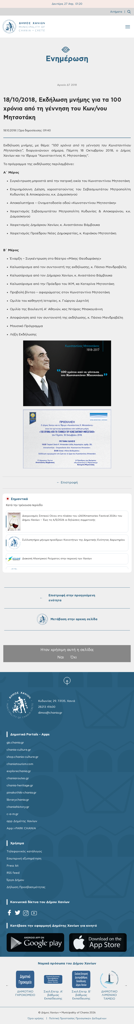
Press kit (13, 865)
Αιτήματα (116, 11)
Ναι (60, 657)
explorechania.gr (19, 771)
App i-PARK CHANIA (21, 828)
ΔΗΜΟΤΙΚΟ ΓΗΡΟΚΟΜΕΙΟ (25, 984)
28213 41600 (46, 706)
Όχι (74, 657)
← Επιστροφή (67, 482)
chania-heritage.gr (20, 785)
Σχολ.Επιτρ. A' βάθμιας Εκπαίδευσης (53, 985)
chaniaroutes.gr (18, 778)
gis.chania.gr (15, 742)
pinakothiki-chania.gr (21, 792)
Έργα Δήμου (15, 880)
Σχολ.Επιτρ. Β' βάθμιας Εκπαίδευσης (81, 985)
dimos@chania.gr (50, 712)
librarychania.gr (18, 799)
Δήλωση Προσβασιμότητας (26, 887)
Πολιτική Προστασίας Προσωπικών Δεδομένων (78, 1018)
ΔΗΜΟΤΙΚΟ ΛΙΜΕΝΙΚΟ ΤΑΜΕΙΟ (109, 985)
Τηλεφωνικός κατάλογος (24, 851)
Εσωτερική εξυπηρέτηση (24, 858)
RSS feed (13, 872)
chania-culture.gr (19, 749)
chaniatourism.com (20, 764)
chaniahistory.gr (18, 806)
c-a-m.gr (13, 814)
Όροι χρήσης (36, 1018)
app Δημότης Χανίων (22, 821)
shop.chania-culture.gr (22, 756)
